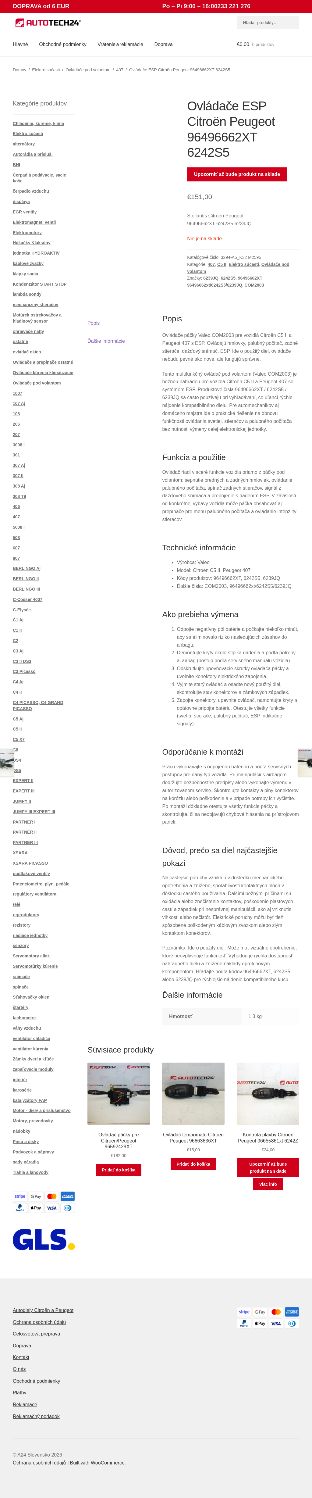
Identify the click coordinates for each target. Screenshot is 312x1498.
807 (16, 558)
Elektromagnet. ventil (34, 222)
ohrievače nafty (28, 331)
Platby (19, 1392)
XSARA (20, 852)
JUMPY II (22, 801)
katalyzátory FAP (30, 1100)
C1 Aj (18, 619)
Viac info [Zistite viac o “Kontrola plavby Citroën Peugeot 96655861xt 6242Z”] (268, 1184)
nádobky (21, 1131)
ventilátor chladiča (31, 1038)
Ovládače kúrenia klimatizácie (43, 372)
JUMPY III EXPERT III (34, 811)
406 (16, 506)
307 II (18, 475)
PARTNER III (25, 842)
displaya (21, 201)
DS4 (17, 760)
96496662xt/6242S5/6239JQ (214, 285)
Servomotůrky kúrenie (35, 966)
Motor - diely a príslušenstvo (42, 1110)
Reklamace (25, 1404)
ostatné (20, 341)
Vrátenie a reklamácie (120, 44)
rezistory (21, 925)
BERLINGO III (26, 589)
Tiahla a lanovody (30, 1172)
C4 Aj (18, 681)
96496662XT (250, 278)
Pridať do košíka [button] (118, 1169)
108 (16, 413)
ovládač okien (27, 351)
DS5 (17, 770)
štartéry (20, 1007)
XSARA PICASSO (30, 863)
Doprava (163, 44)
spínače (21, 987)
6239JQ (210, 278)
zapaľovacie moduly (33, 1069)
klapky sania (25, 273)
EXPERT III (24, 790)
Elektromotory (27, 232)
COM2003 (254, 285)
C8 (15, 749)
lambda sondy (27, 294)
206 (16, 424)
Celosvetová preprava (36, 1333)
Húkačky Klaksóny (32, 242)
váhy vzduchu (27, 1028)
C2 (15, 640)
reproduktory (26, 914)
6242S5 (228, 278)
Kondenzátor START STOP (40, 284)
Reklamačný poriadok (36, 1416)
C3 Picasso (24, 671)
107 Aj (19, 403)
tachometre (24, 1017)
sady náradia (26, 1162)
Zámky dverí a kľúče (33, 1058)
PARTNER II (25, 832)
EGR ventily (25, 211)
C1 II (17, 630)
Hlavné (20, 44)
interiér (20, 1079)
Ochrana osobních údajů (39, 1322)
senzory (21, 945)
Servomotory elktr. (31, 955)
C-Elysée (22, 609)
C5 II (221, 264)
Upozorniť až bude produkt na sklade (237, 174)
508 (16, 537)
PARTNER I (24, 822)
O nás (19, 1369)
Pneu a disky (26, 1141)
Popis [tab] (93, 323)
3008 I (19, 444)
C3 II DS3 (22, 661)
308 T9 (19, 496)
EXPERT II (23, 780)
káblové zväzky (28, 263)
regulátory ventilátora (34, 894)
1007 (17, 393)
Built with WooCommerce (97, 1462)
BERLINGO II (26, 578)
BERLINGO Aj (27, 568)
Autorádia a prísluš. (33, 154)
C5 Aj (18, 719)
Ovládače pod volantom (88, 69)
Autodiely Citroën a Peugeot (43, 1310)
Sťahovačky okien (31, 997)
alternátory (24, 143)
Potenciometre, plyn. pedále (41, 883)
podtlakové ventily (31, 873)
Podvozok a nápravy (33, 1151)
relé (16, 904)
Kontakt (21, 1357)
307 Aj (19, 465)
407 (119, 69)
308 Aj (19, 486)
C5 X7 (19, 739)
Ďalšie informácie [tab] (106, 341)
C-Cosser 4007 (27, 599)
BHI (16, 164)
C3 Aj (18, 651)
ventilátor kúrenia (30, 1048)
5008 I (19, 527)
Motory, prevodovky (33, 1120)
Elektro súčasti (46, 69)
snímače (21, 976)
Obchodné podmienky (63, 44)
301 (16, 454)
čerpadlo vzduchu (31, 191)
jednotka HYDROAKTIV (36, 253)
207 (16, 434)
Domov (19, 69)
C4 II (17, 692)
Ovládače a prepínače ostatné (43, 362)
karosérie (22, 1090)
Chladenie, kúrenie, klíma (38, 123)
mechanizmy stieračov (35, 304)
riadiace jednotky (30, 935)
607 (16, 547)
